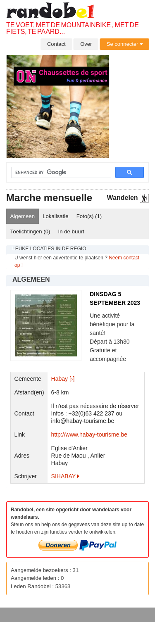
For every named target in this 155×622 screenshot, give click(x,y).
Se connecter (125, 44)
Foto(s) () (89, 216)
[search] (56, 172)
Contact (56, 44)
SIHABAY (65, 476)
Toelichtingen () (30, 231)
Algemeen (22, 216)
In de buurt (71, 231)
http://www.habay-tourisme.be (89, 434)
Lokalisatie (55, 216)
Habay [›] (63, 378)
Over (86, 44)
